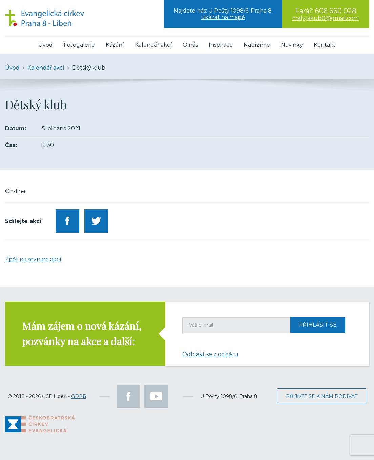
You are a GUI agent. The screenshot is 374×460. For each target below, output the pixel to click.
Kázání (115, 45)
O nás (190, 45)
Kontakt (325, 45)
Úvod (45, 45)
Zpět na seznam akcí (33, 259)
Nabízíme (257, 45)
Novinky (292, 45)
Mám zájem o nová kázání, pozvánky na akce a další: (81, 333)
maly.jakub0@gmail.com (325, 18)
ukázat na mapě (223, 17)
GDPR (78, 396)
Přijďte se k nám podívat (321, 396)
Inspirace (221, 45)
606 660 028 (335, 11)
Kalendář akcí (153, 45)
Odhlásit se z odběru (210, 354)
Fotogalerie (79, 45)
